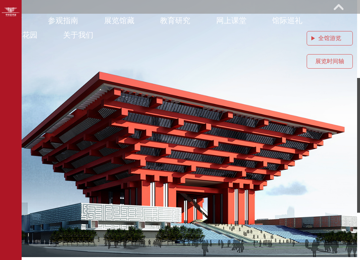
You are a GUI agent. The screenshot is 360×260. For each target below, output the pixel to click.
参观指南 (63, 20)
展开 (338, 7)
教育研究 (175, 20)
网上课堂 (231, 20)
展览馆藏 (119, 20)
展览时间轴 (329, 61)
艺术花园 (22, 35)
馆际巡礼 (287, 20)
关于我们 (78, 35)
